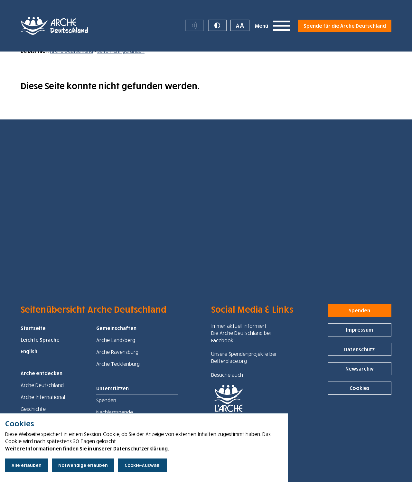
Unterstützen (112, 397)
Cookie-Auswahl (143, 465)
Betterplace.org (229, 370)
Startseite (33, 337)
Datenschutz (359, 358)
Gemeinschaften (116, 337)
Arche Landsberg (115, 349)
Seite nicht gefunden (121, 60)
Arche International (43, 406)
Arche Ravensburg (117, 361)
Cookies (360, 397)
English (29, 360)
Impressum (359, 339)
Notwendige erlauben (83, 465)
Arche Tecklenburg (118, 373)
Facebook (222, 349)
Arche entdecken (41, 382)
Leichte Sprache (40, 349)
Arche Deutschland (71, 60)
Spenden (106, 409)
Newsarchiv (359, 378)
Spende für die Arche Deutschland (345, 26)
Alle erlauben (27, 465)
